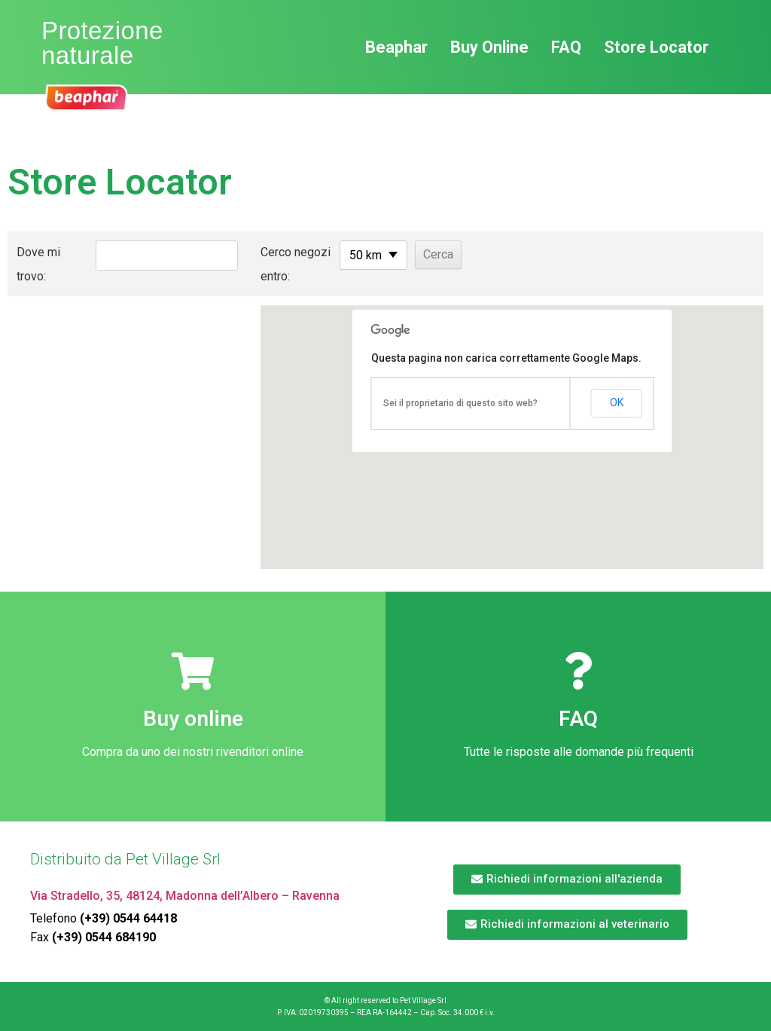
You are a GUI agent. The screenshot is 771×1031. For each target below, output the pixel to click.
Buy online (193, 718)
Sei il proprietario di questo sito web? (460, 403)
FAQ (578, 718)
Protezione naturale (102, 43)
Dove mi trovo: (38, 264)
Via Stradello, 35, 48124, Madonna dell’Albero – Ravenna (185, 896)
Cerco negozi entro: (273, 264)
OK (616, 402)
